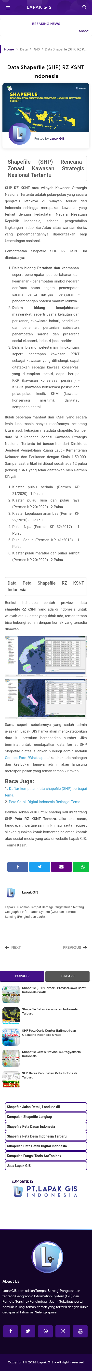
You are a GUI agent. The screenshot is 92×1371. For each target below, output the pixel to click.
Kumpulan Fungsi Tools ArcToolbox (34, 1156)
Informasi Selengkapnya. (38, 1312)
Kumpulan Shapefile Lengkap (29, 1117)
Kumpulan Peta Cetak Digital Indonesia (37, 1146)
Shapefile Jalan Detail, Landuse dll (33, 1107)
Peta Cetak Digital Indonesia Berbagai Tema (44, 802)
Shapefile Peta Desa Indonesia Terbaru (36, 1136)
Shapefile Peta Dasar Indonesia (31, 1126)
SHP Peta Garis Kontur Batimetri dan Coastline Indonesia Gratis (49, 1032)
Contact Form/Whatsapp (25, 758)
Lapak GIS (30, 892)
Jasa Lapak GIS (19, 1166)
